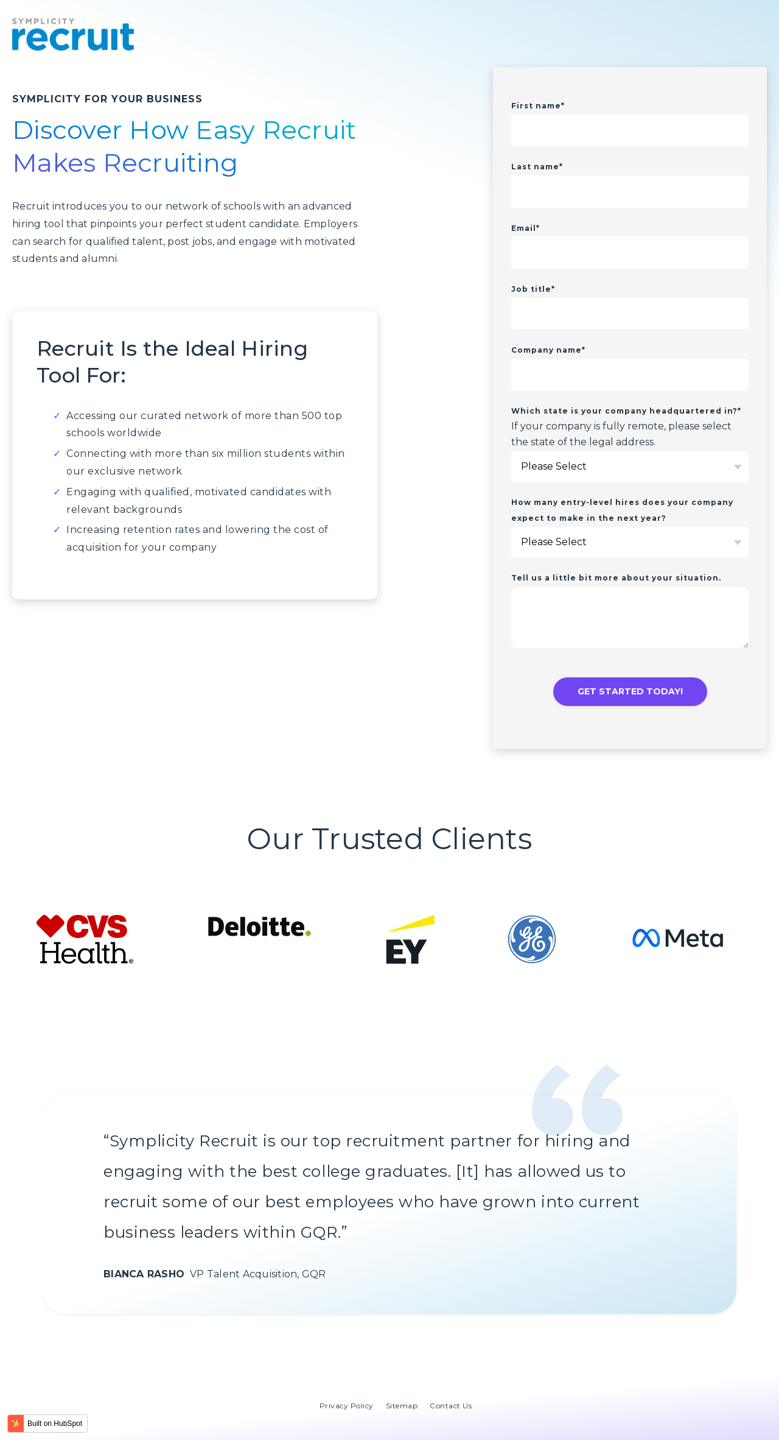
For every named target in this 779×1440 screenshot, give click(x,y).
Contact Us (451, 1405)
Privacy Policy (347, 1405)
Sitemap (402, 1405)
